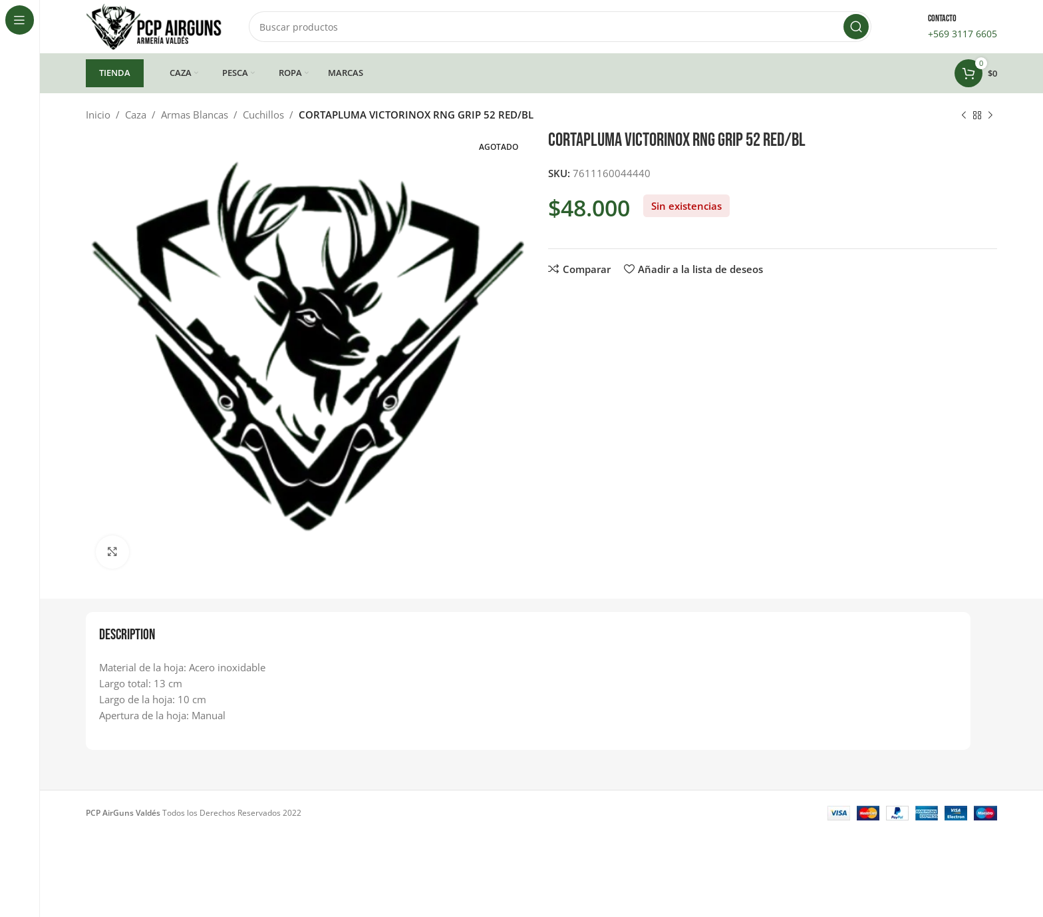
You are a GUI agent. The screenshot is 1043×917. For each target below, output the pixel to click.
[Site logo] (154, 25)
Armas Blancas (194, 114)
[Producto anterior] (963, 116)
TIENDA (114, 73)
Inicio (98, 114)
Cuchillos (263, 114)
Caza (135, 114)
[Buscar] (560, 26)
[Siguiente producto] (990, 116)
